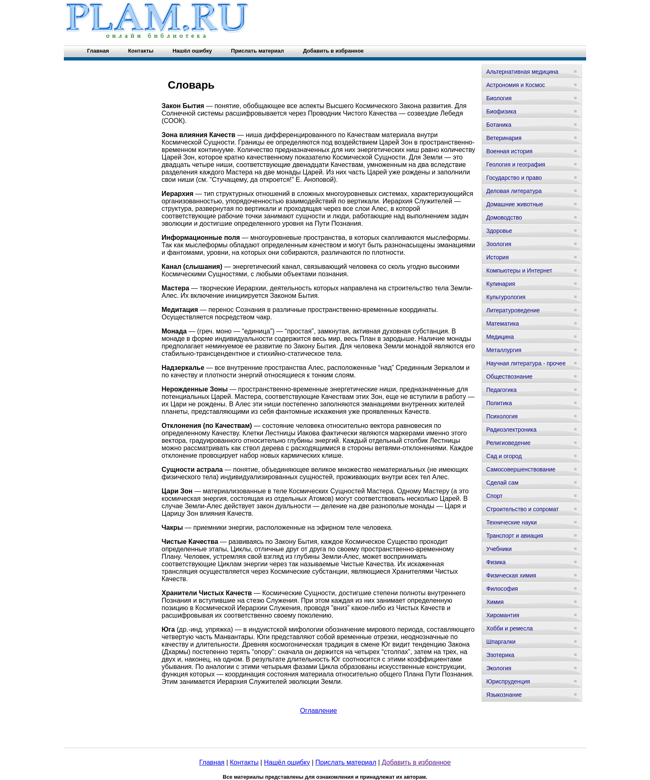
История (497, 257)
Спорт (494, 496)
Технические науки (511, 522)
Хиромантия (502, 615)
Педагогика (501, 389)
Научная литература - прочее (525, 363)
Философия (502, 588)
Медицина (500, 336)
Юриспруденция (508, 681)
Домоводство (504, 217)
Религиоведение (508, 443)
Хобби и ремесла (509, 628)
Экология (498, 668)
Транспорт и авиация (514, 535)
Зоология (498, 244)
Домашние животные (514, 204)
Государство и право (514, 177)
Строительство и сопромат (522, 509)
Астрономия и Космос (515, 85)
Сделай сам (502, 482)
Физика (496, 562)
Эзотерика (500, 655)
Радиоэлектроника (511, 429)
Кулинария (500, 283)
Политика (499, 403)
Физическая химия (511, 575)
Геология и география (515, 164)
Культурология (506, 297)
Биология (499, 98)
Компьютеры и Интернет (519, 270)
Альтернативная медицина (522, 71)
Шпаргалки (501, 641)
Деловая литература (514, 191)
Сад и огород (504, 456)
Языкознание (504, 694)
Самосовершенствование (520, 469)
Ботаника (498, 124)
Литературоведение (513, 310)
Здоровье (499, 230)
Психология (502, 416)
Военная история (509, 151)
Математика (502, 323)
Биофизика (501, 111)
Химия (495, 602)
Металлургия (503, 350)
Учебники (499, 549)
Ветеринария (503, 138)
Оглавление (318, 710)
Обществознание (509, 376)
